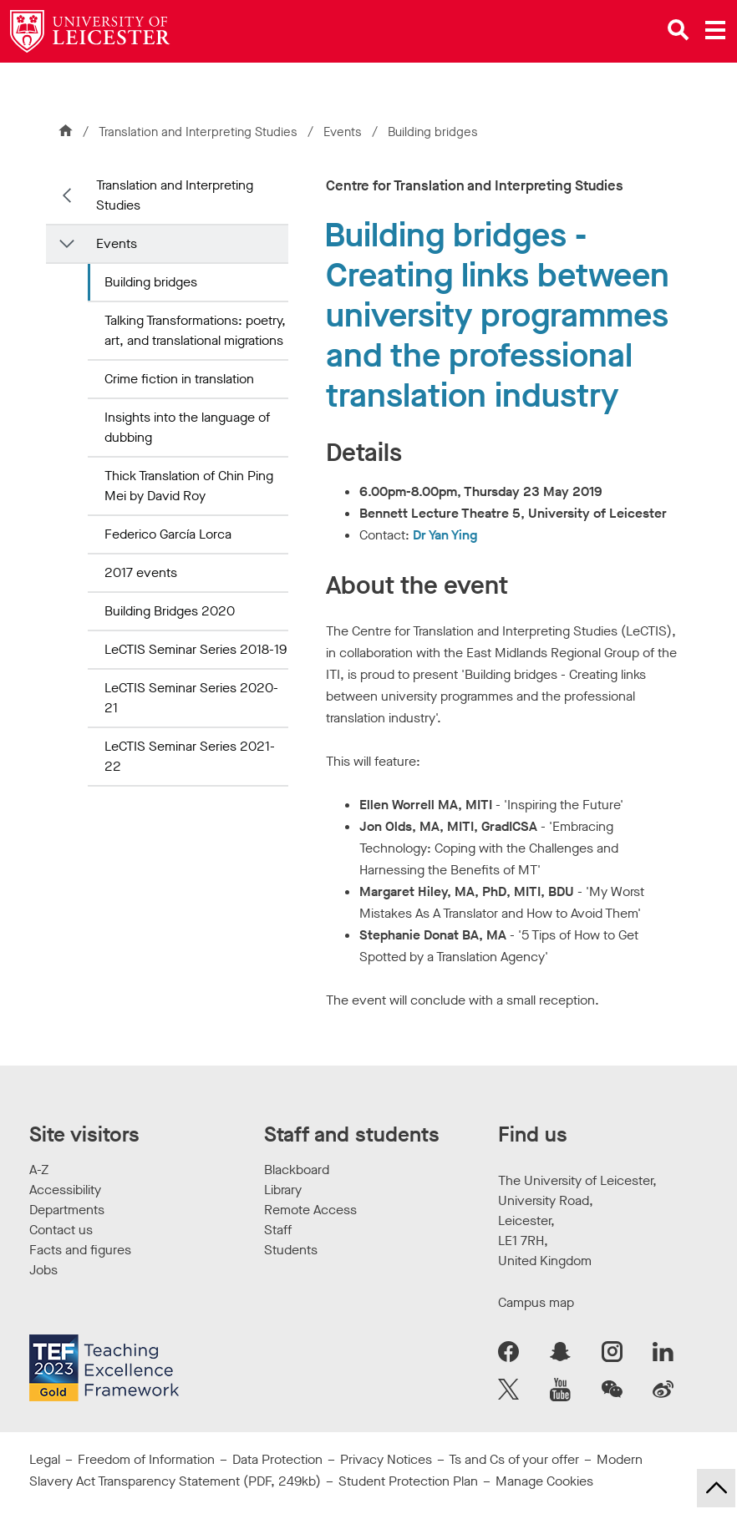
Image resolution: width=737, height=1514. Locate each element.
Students (291, 1249)
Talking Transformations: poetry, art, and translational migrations (195, 330)
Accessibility (65, 1189)
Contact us (61, 1229)
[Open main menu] (715, 30)
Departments (66, 1209)
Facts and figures (80, 1249)
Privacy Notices (386, 1459)
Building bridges (150, 282)
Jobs (43, 1270)
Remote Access (310, 1209)
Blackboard (296, 1169)
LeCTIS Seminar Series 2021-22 (189, 756)
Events (344, 132)
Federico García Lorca (167, 534)
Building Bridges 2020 (169, 611)
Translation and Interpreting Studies (198, 132)
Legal (44, 1459)
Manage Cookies (544, 1481)
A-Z (38, 1169)
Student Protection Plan (408, 1481)
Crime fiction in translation (179, 378)
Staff (278, 1229)
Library (283, 1189)
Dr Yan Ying (445, 535)
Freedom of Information (146, 1459)
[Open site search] (678, 30)
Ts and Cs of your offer (514, 1459)
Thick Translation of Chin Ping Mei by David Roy (188, 485)
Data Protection (277, 1459)
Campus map (536, 1302)
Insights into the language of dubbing (187, 427)
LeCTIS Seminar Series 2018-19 (195, 649)
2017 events (140, 572)
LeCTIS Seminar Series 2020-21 (191, 697)
